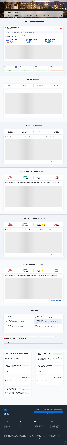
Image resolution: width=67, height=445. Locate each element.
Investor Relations (51, 15)
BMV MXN (42, 336)
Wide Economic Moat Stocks (55, 425)
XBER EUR (24, 336)
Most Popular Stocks (54, 428)
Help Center (21, 425)
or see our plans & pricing (47, 413)
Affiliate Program (7, 427)
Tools (14, 1)
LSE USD (24, 338)
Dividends (44, 15)
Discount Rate (59, 15)
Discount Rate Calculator (39, 427)
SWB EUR (7, 338)
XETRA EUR (8, 336)
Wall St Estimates (18, 15)
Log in (61, 1)
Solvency (32, 15)
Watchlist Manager (58, 11)
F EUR (16, 336)
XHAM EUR (33, 336)
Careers (5, 425)
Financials (38, 15)
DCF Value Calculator (38, 426)
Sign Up (56, 1)
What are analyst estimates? (56, 115)
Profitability (25, 15)
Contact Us (21, 426)
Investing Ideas (26, 1)
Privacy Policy (6, 429)
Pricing (31, 1)
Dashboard (9, 1)
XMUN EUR (51, 336)
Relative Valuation (10, 15)
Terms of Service (7, 428)
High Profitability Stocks (54, 426)
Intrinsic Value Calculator (39, 425)
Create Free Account (47, 412)
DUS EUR (16, 338)
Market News (20, 1)
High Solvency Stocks (54, 427)
